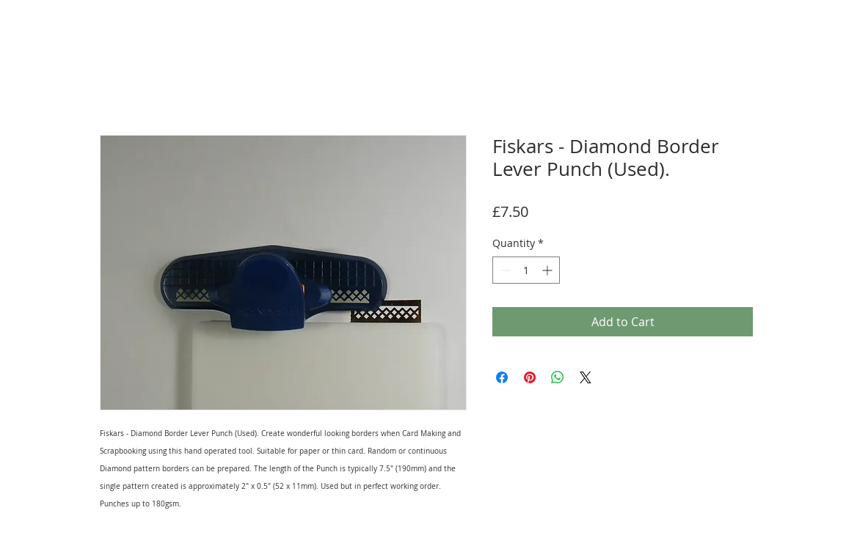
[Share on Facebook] (502, 377)
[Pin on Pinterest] (530, 377)
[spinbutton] (526, 270)
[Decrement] (504, 270)
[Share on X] (585, 377)
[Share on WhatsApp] (557, 377)
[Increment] (548, 270)
